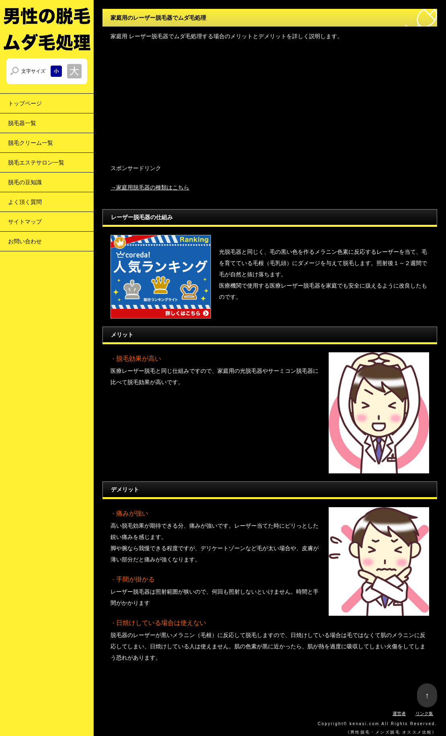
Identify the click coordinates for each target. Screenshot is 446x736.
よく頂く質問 (25, 202)
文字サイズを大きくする (74, 71)
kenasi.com (365, 724)
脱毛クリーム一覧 (30, 143)
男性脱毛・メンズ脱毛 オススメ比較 (391, 732)
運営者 (399, 713)
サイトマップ (25, 221)
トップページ (25, 103)
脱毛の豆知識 (25, 182)
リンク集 (424, 713)
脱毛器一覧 (22, 123)
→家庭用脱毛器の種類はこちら (149, 187)
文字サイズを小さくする (56, 71)
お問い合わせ (25, 241)
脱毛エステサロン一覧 (36, 162)
